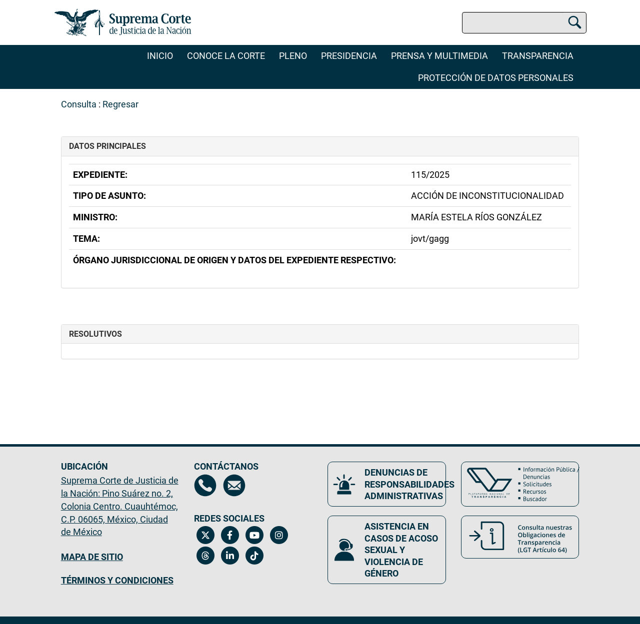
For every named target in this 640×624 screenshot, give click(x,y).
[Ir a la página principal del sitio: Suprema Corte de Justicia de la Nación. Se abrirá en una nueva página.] (123, 22)
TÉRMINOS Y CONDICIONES (117, 580)
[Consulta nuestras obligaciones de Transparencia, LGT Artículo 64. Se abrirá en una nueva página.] (520, 537)
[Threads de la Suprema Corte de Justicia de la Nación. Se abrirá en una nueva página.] (205, 556)
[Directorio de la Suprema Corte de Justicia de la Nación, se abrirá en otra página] (205, 485)
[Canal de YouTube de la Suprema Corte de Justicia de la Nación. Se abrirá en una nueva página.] (254, 535)
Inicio (160, 55)
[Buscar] (575, 20)
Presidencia (349, 55)
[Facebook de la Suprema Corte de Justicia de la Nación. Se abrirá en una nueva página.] (229, 535)
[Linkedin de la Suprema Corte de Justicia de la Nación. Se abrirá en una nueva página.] (229, 556)
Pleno (293, 55)
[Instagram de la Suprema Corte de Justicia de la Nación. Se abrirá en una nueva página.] (279, 535)
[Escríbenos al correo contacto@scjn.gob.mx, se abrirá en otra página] (234, 485)
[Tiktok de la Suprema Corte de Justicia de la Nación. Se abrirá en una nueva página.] (254, 556)
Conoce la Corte (226, 55)
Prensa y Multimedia (439, 55)
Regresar (120, 104)
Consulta (78, 104)
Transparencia (538, 55)
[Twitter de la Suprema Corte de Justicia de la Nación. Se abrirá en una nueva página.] (205, 535)
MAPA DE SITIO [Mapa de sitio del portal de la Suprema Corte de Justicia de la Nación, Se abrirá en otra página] (92, 557)
